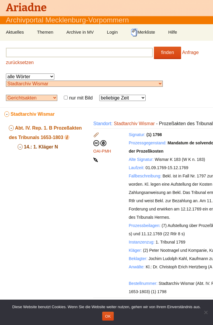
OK (108, 316)
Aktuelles (15, 32)
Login (112, 32)
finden (167, 52)
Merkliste (143, 32)
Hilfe (172, 32)
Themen (45, 32)
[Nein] (206, 312)
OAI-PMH (102, 151)
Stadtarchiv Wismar (134, 123)
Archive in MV (80, 32)
